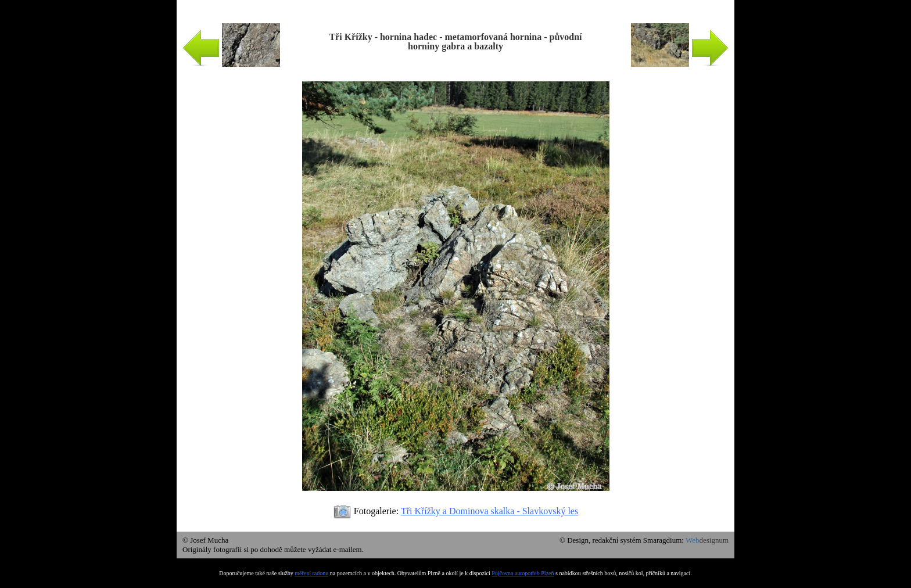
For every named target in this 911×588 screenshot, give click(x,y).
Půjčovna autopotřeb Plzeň (523, 573)
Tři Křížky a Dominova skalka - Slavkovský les (489, 511)
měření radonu (311, 573)
